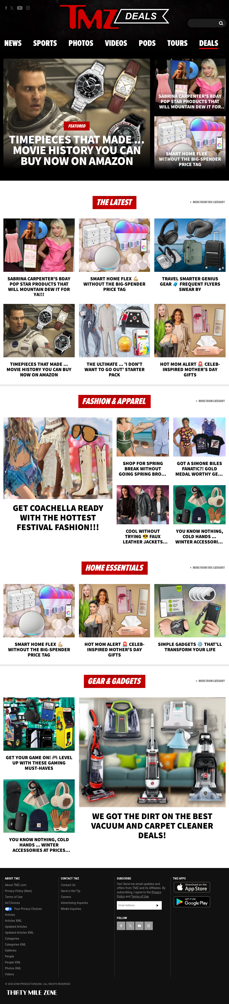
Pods (147, 43)
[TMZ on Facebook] (6, 8)
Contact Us (68, 885)
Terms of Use (14, 897)
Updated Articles (16, 926)
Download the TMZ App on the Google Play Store (192, 901)
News (12, 43)
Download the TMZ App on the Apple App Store (192, 887)
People (9, 956)
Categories (12, 938)
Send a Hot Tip (70, 891)
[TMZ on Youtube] (19, 8)
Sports (45, 43)
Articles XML (13, 920)
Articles (10, 914)
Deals (208, 43)
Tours (177, 43)
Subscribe (157, 905)
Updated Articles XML (19, 932)
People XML (13, 962)
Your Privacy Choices (23, 908)
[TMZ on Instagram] (27, 7)
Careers (66, 897)
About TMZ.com (15, 885)
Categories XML (15, 944)
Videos (116, 43)
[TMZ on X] (12, 8)
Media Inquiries (71, 908)
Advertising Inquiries (74, 903)
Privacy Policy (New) (18, 891)
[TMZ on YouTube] (139, 926)
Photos (81, 43)
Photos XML (13, 968)
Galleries (10, 950)
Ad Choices (12, 903)
